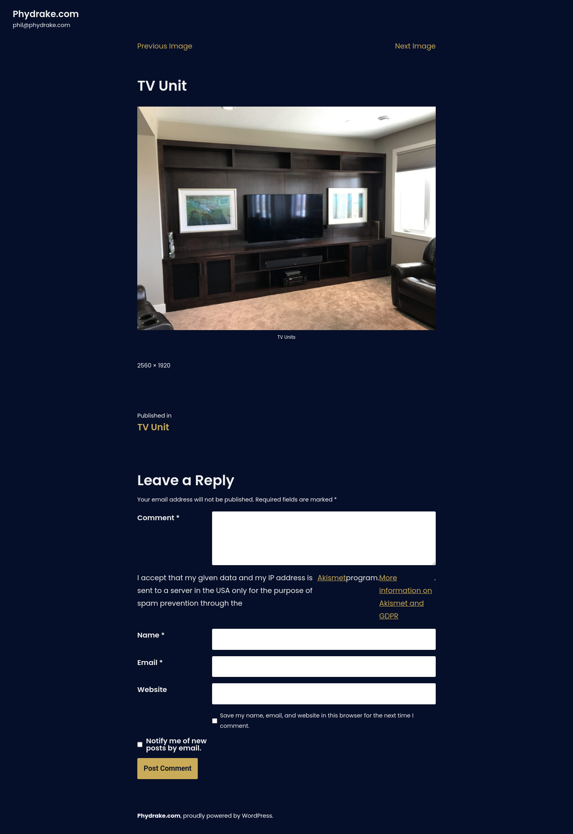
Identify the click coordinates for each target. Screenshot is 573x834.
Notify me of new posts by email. (176, 744)
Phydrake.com (46, 14)
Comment (158, 518)
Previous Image (165, 46)
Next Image (415, 46)
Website (152, 689)
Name (151, 635)
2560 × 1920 (153, 365)
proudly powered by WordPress (227, 816)
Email (150, 662)
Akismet (332, 578)
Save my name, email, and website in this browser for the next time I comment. (316, 721)
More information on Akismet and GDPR (405, 597)
